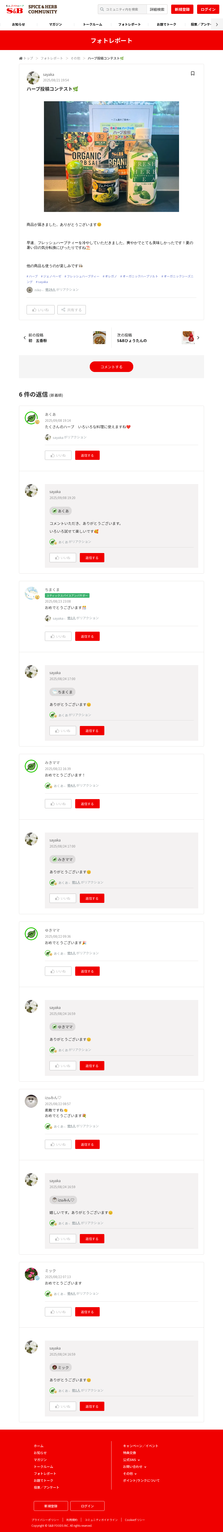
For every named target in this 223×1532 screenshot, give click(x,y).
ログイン (208, 9)
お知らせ (18, 24)
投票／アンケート (204, 24)
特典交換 (129, 1452)
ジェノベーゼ (52, 276)
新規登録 (182, 9)
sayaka (43, 282)
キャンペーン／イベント (140, 1445)
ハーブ (33, 276)
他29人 (50, 289)
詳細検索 (157, 9)
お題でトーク (166, 24)
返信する (87, 455)
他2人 (71, 618)
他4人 (71, 785)
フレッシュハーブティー (83, 276)
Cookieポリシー (135, 1520)
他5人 (71, 953)
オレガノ (111, 276)
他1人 (76, 882)
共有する (71, 309)
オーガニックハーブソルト (140, 276)
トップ (28, 58)
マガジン (55, 24)
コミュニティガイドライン (101, 1520)
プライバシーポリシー (45, 1520)
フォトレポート (129, 24)
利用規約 (71, 1520)
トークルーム (92, 24)
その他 (75, 58)
